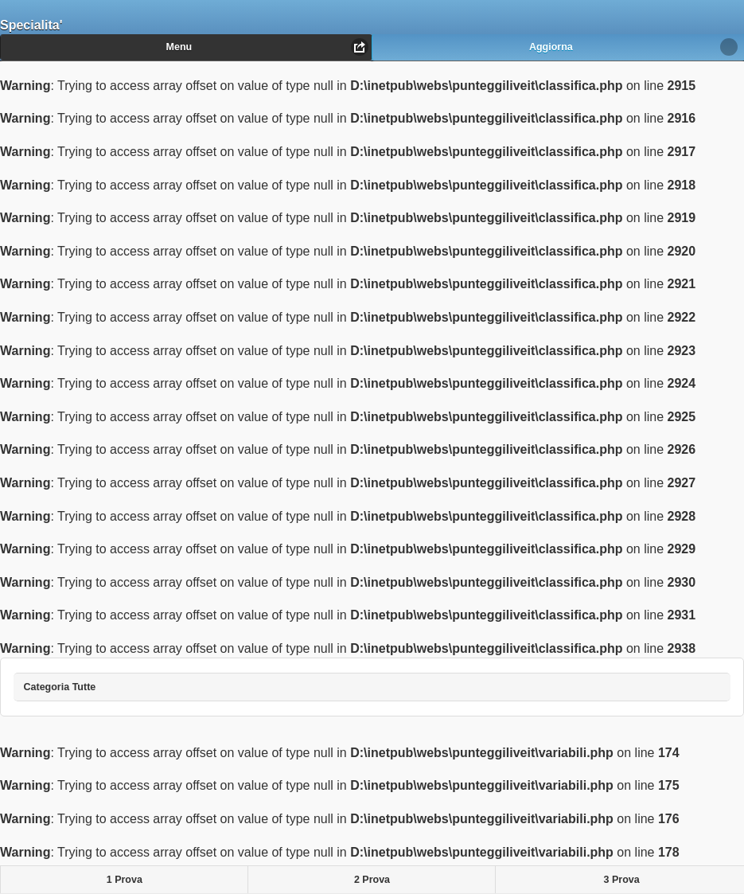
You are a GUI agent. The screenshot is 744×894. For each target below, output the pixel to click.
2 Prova (372, 879)
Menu (179, 47)
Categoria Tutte (72, 683)
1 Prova (124, 879)
